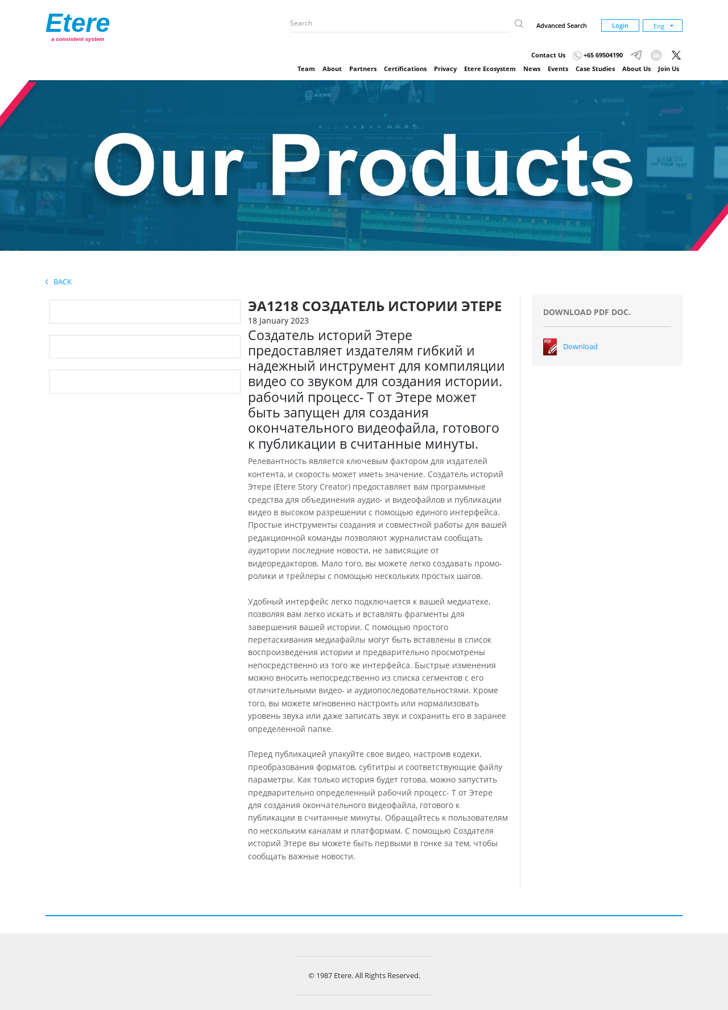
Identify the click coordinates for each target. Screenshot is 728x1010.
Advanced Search (561, 25)
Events (558, 68)
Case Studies (595, 68)
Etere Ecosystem (490, 68)
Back (59, 281)
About (332, 68)
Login (620, 25)
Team (306, 68)
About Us (636, 68)
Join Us (668, 68)
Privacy (445, 68)
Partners (363, 68)
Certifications (405, 68)
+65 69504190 (598, 55)
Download (580, 346)
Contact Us (548, 55)
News (531, 68)
